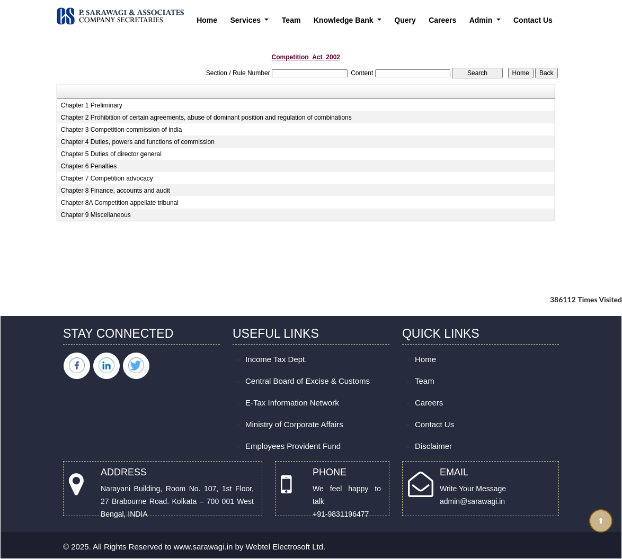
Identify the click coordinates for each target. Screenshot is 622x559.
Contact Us (533, 20)
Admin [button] (481, 20)
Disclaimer (433, 445)
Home (207, 20)
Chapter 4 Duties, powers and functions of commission (138, 142)
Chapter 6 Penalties (89, 166)
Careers (442, 20)
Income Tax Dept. (276, 359)
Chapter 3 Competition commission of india (121, 129)
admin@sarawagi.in (472, 501)
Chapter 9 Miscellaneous (96, 215)
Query (404, 20)
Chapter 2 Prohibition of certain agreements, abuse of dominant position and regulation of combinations (206, 117)
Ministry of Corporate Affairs (294, 424)
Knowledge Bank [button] (345, 20)
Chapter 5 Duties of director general (111, 154)
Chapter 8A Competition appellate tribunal (120, 202)
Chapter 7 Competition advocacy (107, 178)
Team (291, 20)
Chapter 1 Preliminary (91, 105)
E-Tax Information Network (292, 402)
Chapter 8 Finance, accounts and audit (115, 190)
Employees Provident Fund (293, 445)
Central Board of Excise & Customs (307, 380)
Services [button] (246, 20)
